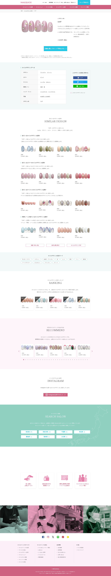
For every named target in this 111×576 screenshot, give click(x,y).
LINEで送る (81, 86)
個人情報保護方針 (62, 557)
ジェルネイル (43, 91)
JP (43, 2)
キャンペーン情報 (85, 7)
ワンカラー (43, 72)
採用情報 (51, 2)
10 (42, 359)
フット (77, 259)
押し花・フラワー (26, 259)
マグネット (36, 259)
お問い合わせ (67, 2)
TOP (108, 537)
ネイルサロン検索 (74, 7)
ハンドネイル (51, 91)
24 (72, 359)
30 (85, 359)
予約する (83, 2)
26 (76, 359)
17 (57, 359)
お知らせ (40, 550)
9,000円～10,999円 (45, 96)
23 (70, 359)
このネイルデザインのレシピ (78, 92)
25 (74, 359)
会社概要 (60, 547)
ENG (46, 2)
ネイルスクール (41, 554)
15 (53, 359)
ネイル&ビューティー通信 (44, 547)
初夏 (41, 87)
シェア (81, 77)
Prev (19, 351)
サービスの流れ (49, 7)
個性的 (84, 259)
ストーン (49, 72)
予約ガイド (73, 2)
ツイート (81, 82)
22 (68, 359)
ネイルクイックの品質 (28, 7)
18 (59, 359)
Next (92, 351)
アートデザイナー (26, 262)
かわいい (48, 82)
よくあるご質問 (41, 552)
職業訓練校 (40, 557)
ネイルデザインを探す (61, 7)
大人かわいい (37, 262)
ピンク (42, 77)
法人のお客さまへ (62, 552)
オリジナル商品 (22, 562)
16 (55, 359)
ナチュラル (47, 262)
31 (87, 359)
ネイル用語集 (80, 547)
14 (51, 359)
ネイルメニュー (39, 7)
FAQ (62, 2)
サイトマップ (57, 2)
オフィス (56, 262)
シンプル (42, 82)
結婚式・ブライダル (48, 259)
